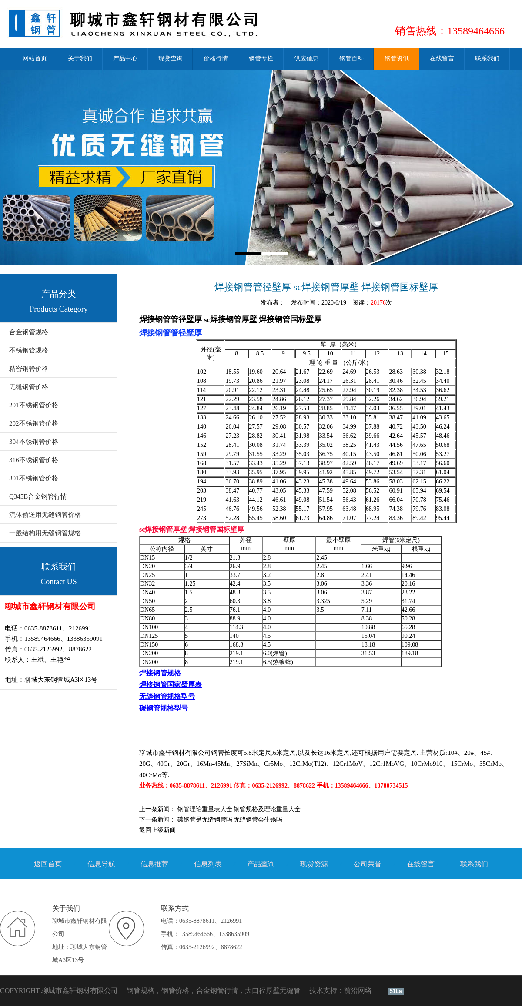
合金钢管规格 (28, 332)
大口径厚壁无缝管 (273, 990)
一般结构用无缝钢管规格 (45, 533)
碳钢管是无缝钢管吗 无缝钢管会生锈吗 (230, 819)
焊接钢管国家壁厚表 (170, 684)
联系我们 (474, 864)
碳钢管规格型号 (163, 708)
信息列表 (208, 864)
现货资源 (314, 864)
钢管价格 (175, 990)
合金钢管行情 (217, 990)
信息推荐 (154, 864)
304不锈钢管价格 (33, 441)
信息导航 (101, 864)
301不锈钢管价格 (33, 478)
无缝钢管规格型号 (167, 696)
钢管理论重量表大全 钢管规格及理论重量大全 (239, 809)
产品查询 (261, 864)
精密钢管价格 (28, 368)
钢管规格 (140, 990)
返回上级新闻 (157, 830)
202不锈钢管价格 (33, 423)
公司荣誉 (367, 864)
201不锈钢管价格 (33, 405)
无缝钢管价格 (28, 386)
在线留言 (421, 864)
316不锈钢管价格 (33, 459)
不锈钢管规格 (28, 350)
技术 (316, 990)
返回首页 (48, 864)
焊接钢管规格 (160, 673)
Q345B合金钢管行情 (38, 496)
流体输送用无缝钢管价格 (45, 514)
